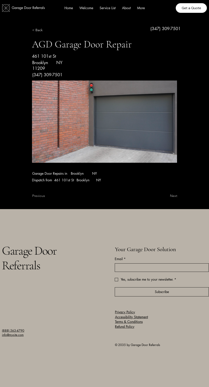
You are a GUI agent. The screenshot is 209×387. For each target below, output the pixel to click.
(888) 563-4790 (13, 330)
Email (120, 259)
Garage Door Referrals (28, 8)
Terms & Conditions (129, 322)
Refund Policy (124, 326)
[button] (46, 30)
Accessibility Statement (131, 317)
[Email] (160, 268)
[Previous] (46, 196)
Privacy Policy (125, 312)
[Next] (166, 196)
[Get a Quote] (191, 8)
